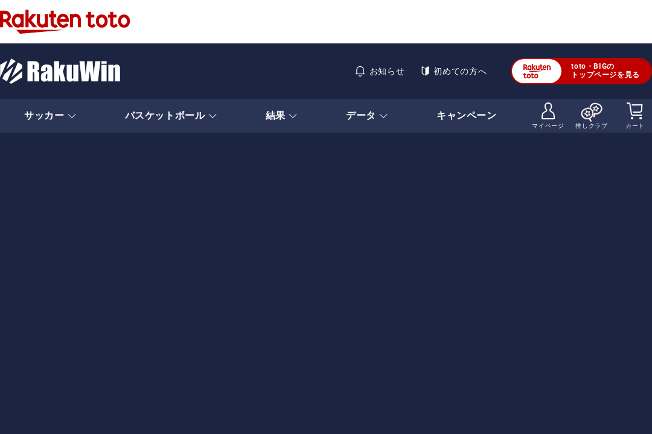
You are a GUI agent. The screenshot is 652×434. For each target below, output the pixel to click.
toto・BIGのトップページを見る (576, 71)
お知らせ (379, 71)
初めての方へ (453, 71)
